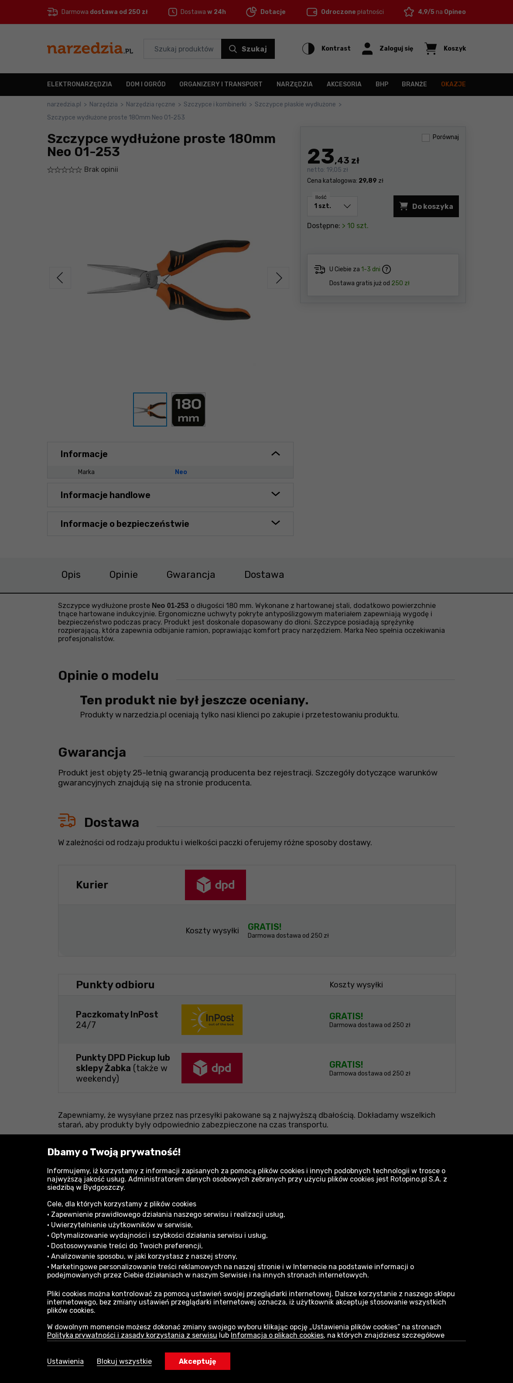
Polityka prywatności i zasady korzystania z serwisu (132, 1335)
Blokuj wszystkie (124, 1361)
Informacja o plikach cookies (277, 1335)
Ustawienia (65, 1361)
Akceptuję (197, 1361)
